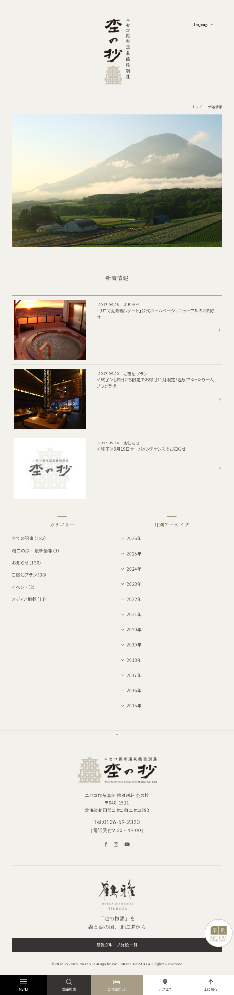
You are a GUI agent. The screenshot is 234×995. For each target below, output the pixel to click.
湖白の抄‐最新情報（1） (36, 550)
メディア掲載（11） (29, 599)
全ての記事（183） (29, 538)
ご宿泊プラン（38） (29, 575)
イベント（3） (24, 587)
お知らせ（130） (27, 563)
